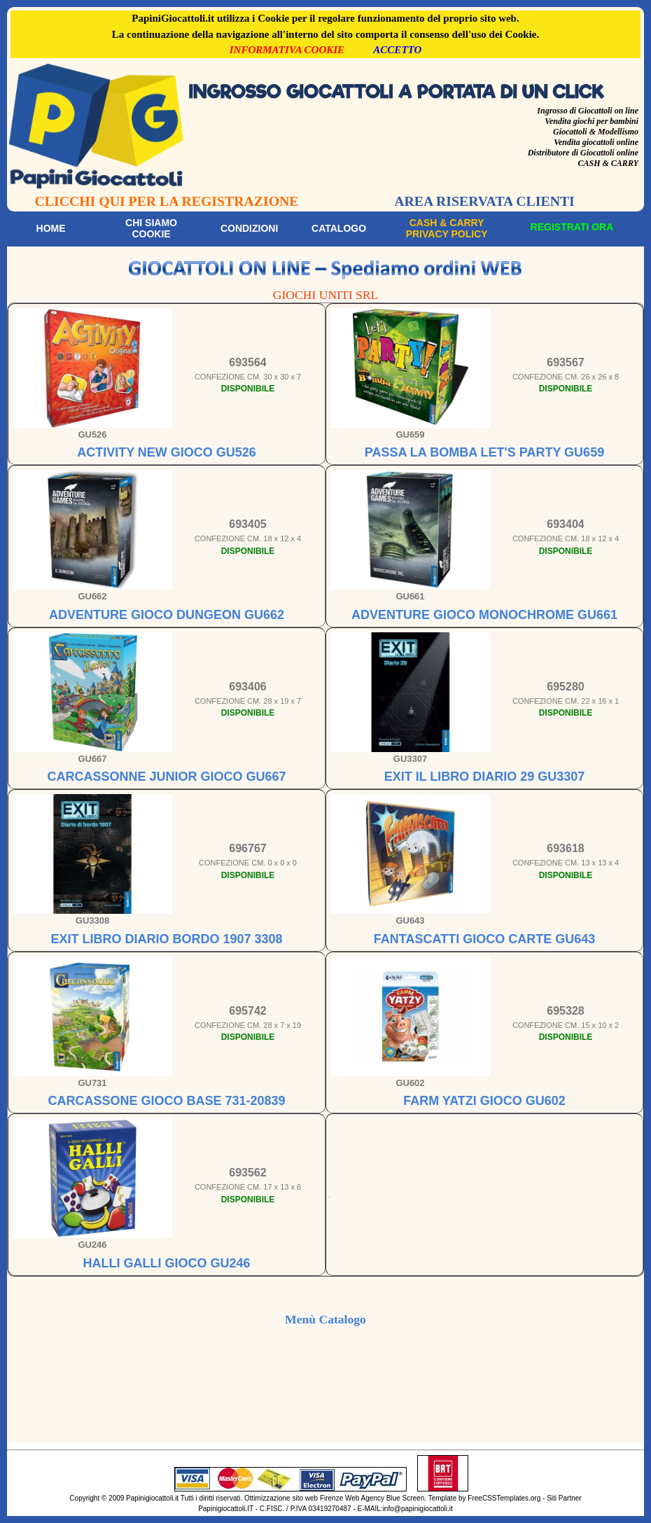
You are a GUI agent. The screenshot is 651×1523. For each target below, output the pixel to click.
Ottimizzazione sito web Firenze (293, 1498)
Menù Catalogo (325, 1319)
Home (51, 228)
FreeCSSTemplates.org (504, 1498)
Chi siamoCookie (151, 228)
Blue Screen (405, 1498)
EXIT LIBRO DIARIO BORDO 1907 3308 (166, 939)
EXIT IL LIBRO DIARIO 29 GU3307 (484, 777)
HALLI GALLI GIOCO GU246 (166, 1263)
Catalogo (339, 228)
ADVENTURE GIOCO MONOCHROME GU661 (484, 615)
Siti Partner (564, 1498)
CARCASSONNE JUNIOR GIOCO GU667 (166, 777)
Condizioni (249, 228)
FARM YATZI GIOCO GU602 (484, 1101)
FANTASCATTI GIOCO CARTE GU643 (484, 939)
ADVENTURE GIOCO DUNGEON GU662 (166, 615)
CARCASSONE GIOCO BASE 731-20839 (166, 1101)
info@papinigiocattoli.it (418, 1508)
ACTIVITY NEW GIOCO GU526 (166, 452)
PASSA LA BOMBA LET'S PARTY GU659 (484, 452)
